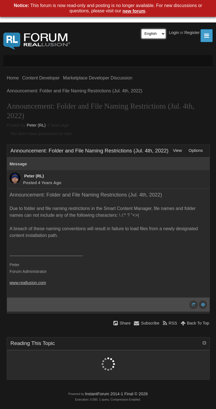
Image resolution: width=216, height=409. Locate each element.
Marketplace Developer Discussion (97, 78)
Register (192, 32)
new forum (134, 11)
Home (13, 78)
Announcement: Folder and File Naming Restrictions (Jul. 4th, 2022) (74, 90)
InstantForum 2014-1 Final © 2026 (116, 394)
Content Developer (41, 78)
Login (174, 32)
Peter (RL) (36, 125)
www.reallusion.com (28, 282)
